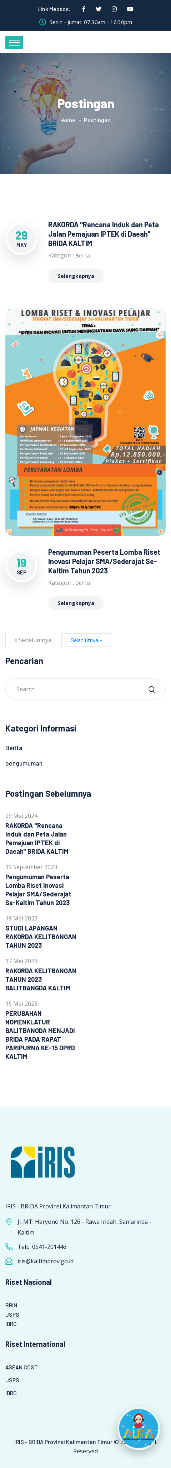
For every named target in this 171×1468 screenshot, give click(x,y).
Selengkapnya (76, 276)
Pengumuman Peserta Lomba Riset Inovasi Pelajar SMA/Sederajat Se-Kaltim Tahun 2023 (104, 561)
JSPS (12, 1314)
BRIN (11, 1305)
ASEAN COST (21, 1367)
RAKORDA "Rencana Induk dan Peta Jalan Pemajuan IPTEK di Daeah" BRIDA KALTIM (103, 233)
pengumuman (23, 763)
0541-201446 (49, 1247)
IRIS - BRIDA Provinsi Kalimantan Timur (63, 1441)
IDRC (11, 1323)
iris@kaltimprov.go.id (45, 1261)
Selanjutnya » (86, 639)
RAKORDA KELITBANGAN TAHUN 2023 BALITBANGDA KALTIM (40, 979)
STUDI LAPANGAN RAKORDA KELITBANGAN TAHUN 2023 (40, 936)
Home (67, 120)
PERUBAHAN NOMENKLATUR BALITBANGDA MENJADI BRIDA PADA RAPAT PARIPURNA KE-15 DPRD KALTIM (40, 1034)
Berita (82, 255)
